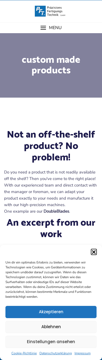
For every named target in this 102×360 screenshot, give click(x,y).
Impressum (83, 353)
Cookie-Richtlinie (24, 353)
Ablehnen (51, 327)
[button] (94, 252)
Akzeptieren (51, 312)
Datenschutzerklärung (55, 353)
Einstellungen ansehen (51, 342)
